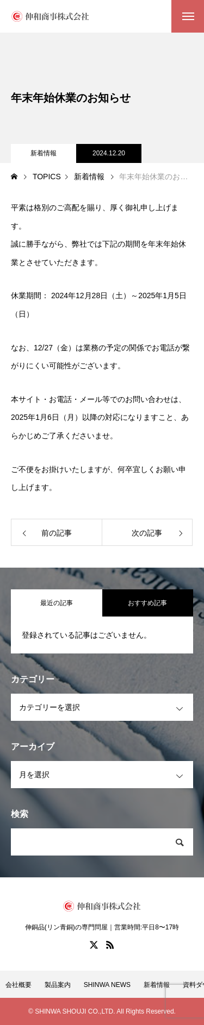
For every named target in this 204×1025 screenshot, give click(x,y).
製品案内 (58, 985)
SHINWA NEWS (107, 985)
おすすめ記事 (147, 603)
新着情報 (43, 153)
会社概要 (18, 985)
